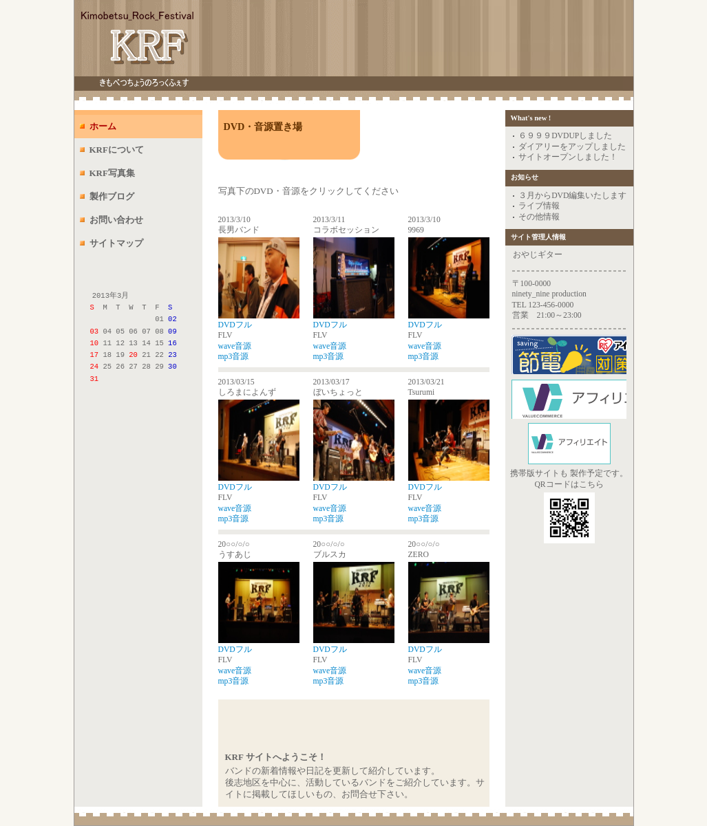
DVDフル (235, 324)
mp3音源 (233, 356)
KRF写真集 (112, 173)
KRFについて (116, 149)
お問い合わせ (116, 220)
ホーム (102, 126)
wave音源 (235, 346)
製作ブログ (111, 196)
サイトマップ (116, 243)
